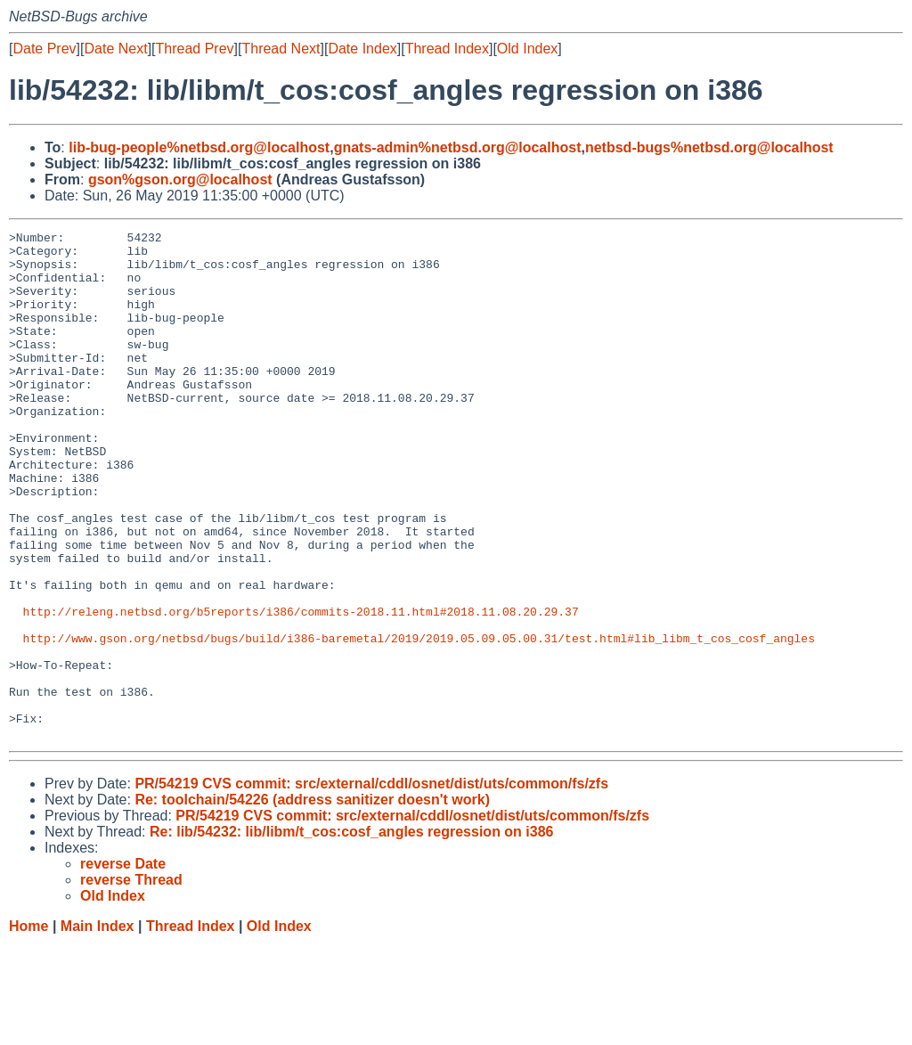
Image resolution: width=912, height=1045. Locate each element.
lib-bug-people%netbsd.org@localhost (199, 147)
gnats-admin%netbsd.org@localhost (458, 147)
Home (28, 1027)
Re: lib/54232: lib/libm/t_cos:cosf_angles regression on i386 (352, 933)
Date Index (362, 48)
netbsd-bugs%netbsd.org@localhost (709, 147)
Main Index (97, 1027)
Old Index (527, 48)
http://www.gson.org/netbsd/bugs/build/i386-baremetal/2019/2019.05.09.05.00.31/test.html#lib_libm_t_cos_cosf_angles (419, 721)
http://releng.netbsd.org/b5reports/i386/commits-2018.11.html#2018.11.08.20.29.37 (301, 689)
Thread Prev (195, 48)
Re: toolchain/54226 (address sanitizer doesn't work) (312, 901)
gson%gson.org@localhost (180, 179)
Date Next (115, 48)
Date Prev (44, 48)
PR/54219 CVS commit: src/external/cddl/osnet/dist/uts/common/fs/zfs (371, 885)
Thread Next (280, 48)
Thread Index (447, 48)
